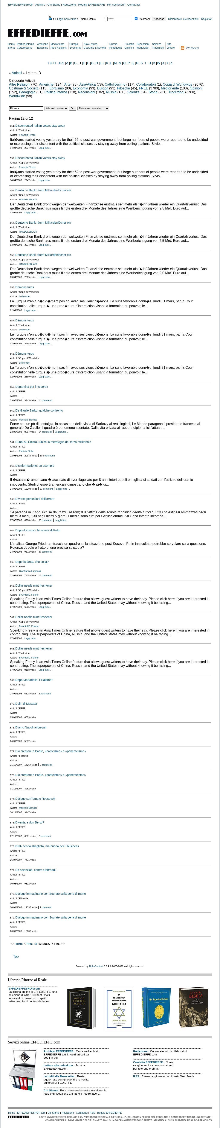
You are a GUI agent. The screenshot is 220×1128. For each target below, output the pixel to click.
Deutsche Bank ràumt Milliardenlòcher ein (43, 190)
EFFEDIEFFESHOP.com (24, 988)
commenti (47, 400)
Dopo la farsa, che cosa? (32, 561)
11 (35, 943)
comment (47, 907)
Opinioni (129, 47)
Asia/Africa (87, 84)
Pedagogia (115, 47)
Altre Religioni (59, 47)
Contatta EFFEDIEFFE (148, 1062)
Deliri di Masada (26, 703)
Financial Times (27, 135)
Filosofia (129, 44)
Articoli (17, 73)
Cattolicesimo (24, 47)
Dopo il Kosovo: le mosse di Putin (37, 530)
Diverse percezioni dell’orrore (34, 499)
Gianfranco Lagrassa (30, 571)
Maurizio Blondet (28, 419)
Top (16, 956)
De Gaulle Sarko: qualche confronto (39, 410)
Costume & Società (95, 47)
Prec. (30, 943)
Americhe (42, 44)
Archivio (40, 4)
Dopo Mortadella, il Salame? (34, 680)
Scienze (156, 44)
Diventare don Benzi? (29, 822)
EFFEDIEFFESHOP (20, 4)
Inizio (19, 943)
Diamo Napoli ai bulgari (30, 727)
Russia (113, 44)
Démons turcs (24, 287)
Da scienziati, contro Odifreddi (35, 870)
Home (11, 44)
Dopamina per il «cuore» (31, 386)
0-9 (61, 63)
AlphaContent (96, 966)
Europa (74, 44)
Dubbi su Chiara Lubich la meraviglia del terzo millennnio (53, 442)
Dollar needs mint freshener (33, 585)
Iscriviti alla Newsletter (59, 1076)
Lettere (171, 47)
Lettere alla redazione (58, 1065)
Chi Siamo (53, 4)
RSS (136, 1076)
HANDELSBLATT (28, 199)
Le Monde (24, 296)
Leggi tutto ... (45, 148)
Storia (11, 47)
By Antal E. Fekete (29, 594)
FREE (143, 88)
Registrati (206, 19)
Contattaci (133, 4)
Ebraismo (42, 47)
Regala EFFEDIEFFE (91, 4)
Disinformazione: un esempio (34, 465)
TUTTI (52, 63)
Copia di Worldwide (177, 84)
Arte (169, 44)
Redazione (69, 4)
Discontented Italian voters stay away (40, 125)
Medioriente (57, 44)
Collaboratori (146, 84)
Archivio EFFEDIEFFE (58, 1051)
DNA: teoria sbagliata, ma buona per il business (47, 846)
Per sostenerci (116, 4)
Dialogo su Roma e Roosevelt (35, 798)
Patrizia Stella (26, 451)
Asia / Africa (90, 44)
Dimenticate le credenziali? (183, 19)
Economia (75, 47)
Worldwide (142, 47)
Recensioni (142, 44)
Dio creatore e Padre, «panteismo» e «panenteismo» (50, 751)
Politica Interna (25, 44)
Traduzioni (158, 47)
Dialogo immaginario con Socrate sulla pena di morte (50, 893)
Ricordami (144, 19)
